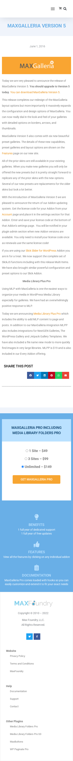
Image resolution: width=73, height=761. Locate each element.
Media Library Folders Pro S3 (25, 734)
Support (14, 698)
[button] (52, 9)
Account (7, 214)
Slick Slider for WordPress (41, 250)
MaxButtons (16, 741)
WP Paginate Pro (19, 749)
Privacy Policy (17, 656)
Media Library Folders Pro (24, 726)
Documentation (18, 691)
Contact (14, 706)
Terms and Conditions (22, 663)
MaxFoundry (16, 671)
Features (7, 153)
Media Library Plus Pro (47, 313)
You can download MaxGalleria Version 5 (35, 92)
